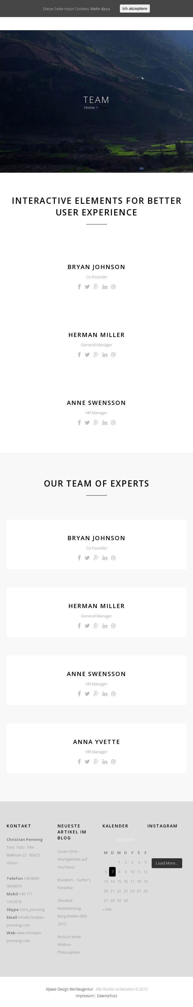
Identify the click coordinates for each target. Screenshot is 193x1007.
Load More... (167, 863)
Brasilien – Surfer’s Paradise (74, 883)
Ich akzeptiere (135, 8)
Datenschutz (107, 995)
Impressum (85, 995)
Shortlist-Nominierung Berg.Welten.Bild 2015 (72, 912)
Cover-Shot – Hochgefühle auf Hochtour (72, 859)
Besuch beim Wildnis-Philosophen (69, 944)
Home (89, 107)
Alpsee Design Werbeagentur (69, 989)
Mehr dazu (100, 8)
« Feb (107, 909)
